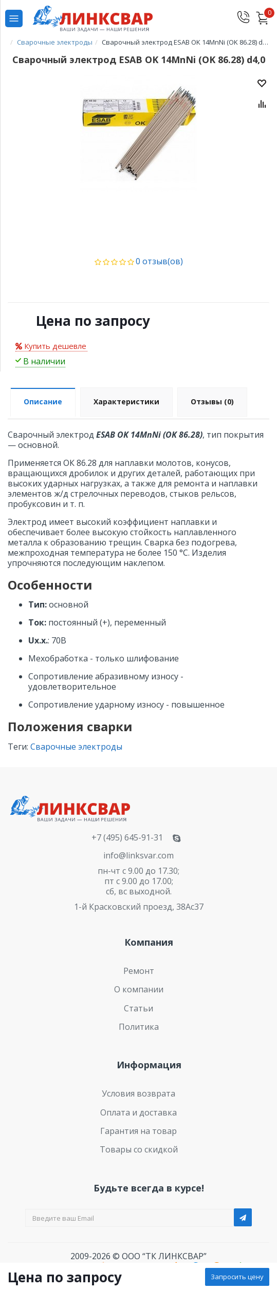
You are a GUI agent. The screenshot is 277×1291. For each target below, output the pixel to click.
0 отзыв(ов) (159, 261)
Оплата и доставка (138, 1112)
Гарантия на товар (138, 1131)
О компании (138, 989)
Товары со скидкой (139, 1149)
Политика (139, 1026)
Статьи (138, 1008)
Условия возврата (138, 1093)
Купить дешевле (50, 346)
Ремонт (138, 970)
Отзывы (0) (212, 401)
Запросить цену (237, 1276)
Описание (43, 401)
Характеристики (126, 401)
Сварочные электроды (76, 746)
